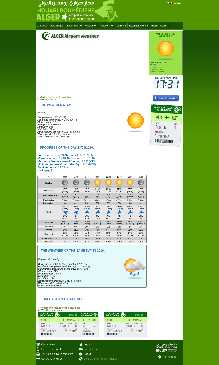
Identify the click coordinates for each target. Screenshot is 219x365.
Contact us (90, 349)
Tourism (119, 26)
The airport (73, 26)
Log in (87, 344)
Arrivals (42, 26)
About (87, 353)
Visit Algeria (169, 356)
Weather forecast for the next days (55, 97)
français (177, 3)
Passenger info (137, 26)
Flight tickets (158, 26)
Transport (104, 26)
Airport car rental (51, 349)
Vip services (48, 344)
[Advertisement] (92, 70)
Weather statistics (48, 99)
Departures (56, 26)
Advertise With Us (51, 358)
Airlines (89, 26)
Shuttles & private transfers (57, 353)
